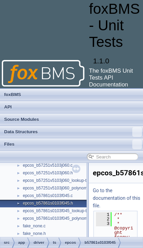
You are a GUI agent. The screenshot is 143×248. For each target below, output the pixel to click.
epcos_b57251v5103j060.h (48, 172)
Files (73, 144)
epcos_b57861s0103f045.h (48, 203)
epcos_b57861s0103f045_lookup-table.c (60, 210)
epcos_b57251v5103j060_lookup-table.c (60, 180)
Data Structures (73, 132)
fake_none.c (34, 226)
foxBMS (12, 94)
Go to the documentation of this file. (116, 198)
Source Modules (21, 119)
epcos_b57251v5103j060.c (47, 165)
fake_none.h (34, 233)
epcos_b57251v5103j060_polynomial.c (59, 188)
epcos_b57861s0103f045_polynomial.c (59, 218)
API (8, 107)
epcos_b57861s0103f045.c (48, 195)
